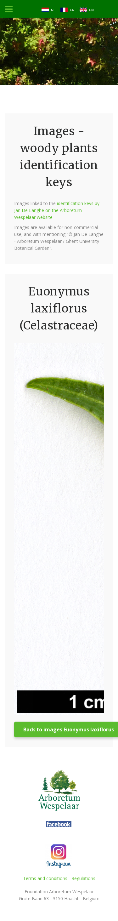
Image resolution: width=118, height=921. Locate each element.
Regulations (83, 878)
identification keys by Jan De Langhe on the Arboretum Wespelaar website (56, 210)
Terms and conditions (45, 878)
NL (53, 10)
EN (91, 10)
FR (72, 10)
